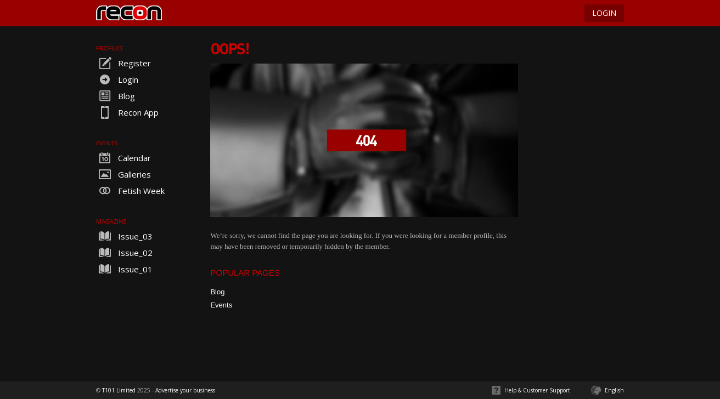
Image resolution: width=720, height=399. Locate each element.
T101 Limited (119, 390)
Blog (115, 96)
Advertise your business (185, 390)
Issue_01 (124, 269)
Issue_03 (124, 236)
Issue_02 (124, 252)
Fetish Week (130, 191)
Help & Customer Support (537, 390)
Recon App (127, 112)
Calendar (123, 158)
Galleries (123, 174)
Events (221, 305)
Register (123, 63)
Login (117, 79)
